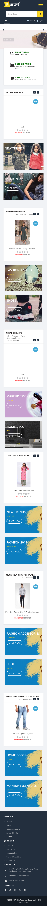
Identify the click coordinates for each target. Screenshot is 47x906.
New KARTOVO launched (24, 490)
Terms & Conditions (13, 857)
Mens (22, 337)
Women (15, 337)
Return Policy (11, 849)
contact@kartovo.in (16, 880)
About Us (10, 845)
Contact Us (10, 860)
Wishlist (30, 21)
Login (39, 21)
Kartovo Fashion (26, 215)
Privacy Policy (11, 853)
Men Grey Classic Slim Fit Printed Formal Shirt (23, 613)
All (17, 215)
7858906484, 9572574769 (18, 875)
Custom (9, 837)
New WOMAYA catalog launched (22, 249)
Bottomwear (28, 700)
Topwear (29, 579)
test (22, 127)
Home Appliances (13, 339)
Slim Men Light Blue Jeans (22, 735)
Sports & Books (13, 341)
